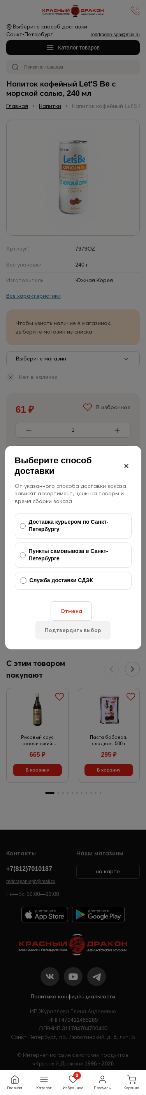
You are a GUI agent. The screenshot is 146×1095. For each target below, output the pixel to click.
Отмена (71, 611)
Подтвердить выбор (73, 630)
